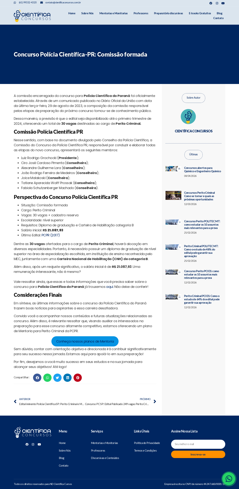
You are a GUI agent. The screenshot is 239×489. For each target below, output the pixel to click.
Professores (126, 14)
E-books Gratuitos (185, 14)
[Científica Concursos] (33, 430)
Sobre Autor (193, 94)
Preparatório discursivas (153, 14)
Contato (218, 14)
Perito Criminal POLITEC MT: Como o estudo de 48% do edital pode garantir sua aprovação (201, 248)
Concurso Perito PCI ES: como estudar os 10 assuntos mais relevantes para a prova (201, 272)
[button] (37, 375)
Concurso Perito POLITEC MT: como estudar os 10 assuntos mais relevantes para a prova (202, 222)
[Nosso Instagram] (217, 3)
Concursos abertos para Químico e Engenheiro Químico (202, 166)
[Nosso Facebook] (210, 3)
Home (56, 14)
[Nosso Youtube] (223, 3)
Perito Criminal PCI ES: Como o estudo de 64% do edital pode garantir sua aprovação (202, 296)
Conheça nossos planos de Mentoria (85, 338)
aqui (109, 284)
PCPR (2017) (51, 232)
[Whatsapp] (228, 478)
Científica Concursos (193, 128)
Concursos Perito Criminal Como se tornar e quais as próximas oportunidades (199, 193)
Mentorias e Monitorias (98, 14)
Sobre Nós (72, 14)
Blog (204, 14)
